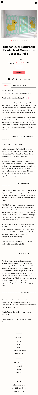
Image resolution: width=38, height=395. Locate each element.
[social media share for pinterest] (17, 79)
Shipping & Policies (19, 85)
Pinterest (19, 372)
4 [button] (17, 40)
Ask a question (25, 79)
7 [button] (22, 40)
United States (20, 63)
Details (6, 85)
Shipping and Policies (19, 350)
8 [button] (24, 40)
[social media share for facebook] (9, 79)
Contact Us (19, 354)
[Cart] (36, 2)
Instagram (19, 369)
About (19, 344)
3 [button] (15, 40)
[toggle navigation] (2, 2)
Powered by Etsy (19, 391)
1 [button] (11, 40)
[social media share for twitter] (13, 79)
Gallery (19, 347)
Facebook (19, 366)
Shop (19, 341)
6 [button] (20, 40)
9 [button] (26, 40)
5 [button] (19, 40)
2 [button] (13, 40)
